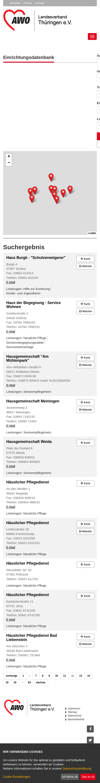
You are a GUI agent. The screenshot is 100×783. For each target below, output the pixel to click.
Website (85, 266)
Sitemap (72, 712)
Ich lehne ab (70, 776)
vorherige (11, 675)
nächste (40, 682)
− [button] (9, 163)
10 (56, 675)
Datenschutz (75, 715)
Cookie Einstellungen (16, 776)
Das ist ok (88, 776)
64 (29, 682)
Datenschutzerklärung (77, 768)
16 (15, 682)
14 (88, 675)
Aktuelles (14, 3)
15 (7, 682)
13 (80, 675)
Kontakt (39, 3)
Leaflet (92, 233)
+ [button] (9, 157)
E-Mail (10, 282)
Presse (28, 3)
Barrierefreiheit (76, 719)
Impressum (74, 708)
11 (64, 675)
